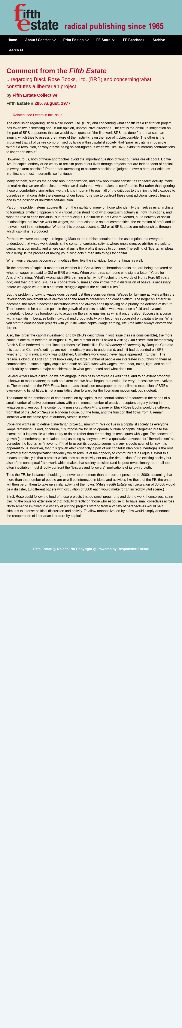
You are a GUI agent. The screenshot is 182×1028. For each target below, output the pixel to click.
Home (12, 40)
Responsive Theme (133, 549)
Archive (158, 40)
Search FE (15, 50)
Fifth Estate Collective (35, 95)
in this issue (54, 115)
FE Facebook (133, 40)
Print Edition (76, 40)
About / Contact (41, 40)
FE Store (106, 40)
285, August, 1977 (52, 103)
